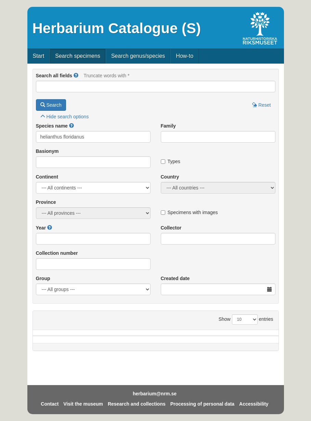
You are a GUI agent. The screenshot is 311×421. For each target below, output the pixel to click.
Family (168, 126)
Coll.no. (235, 343)
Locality (147, 343)
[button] (76, 75)
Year (41, 228)
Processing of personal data (202, 404)
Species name (52, 126)
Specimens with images (189, 212)
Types (170, 161)
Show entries (246, 319)
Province (46, 202)
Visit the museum (83, 404)
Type (262, 343)
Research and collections (137, 404)
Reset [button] (261, 105)
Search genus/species (138, 56)
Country (170, 177)
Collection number (57, 253)
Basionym (47, 151)
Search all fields (54, 75)
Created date (175, 278)
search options (64, 116)
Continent (47, 177)
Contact (50, 404)
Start (38, 56)
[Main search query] (155, 86)
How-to (184, 56)
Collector (171, 228)
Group (43, 278)
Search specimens (77, 56)
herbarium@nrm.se (155, 393)
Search (51, 105)
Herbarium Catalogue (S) (117, 28)
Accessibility (254, 404)
